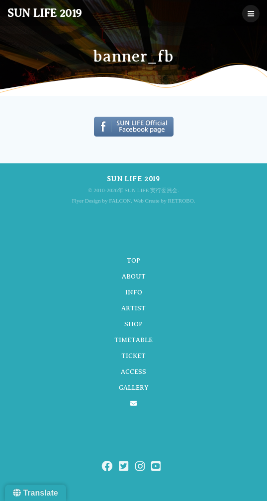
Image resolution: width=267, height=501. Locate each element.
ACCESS (133, 371)
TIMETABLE (133, 340)
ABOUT (134, 276)
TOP (133, 260)
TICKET (133, 355)
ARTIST (133, 308)
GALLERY (134, 387)
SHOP (133, 324)
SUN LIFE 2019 (44, 13)
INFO (133, 292)
